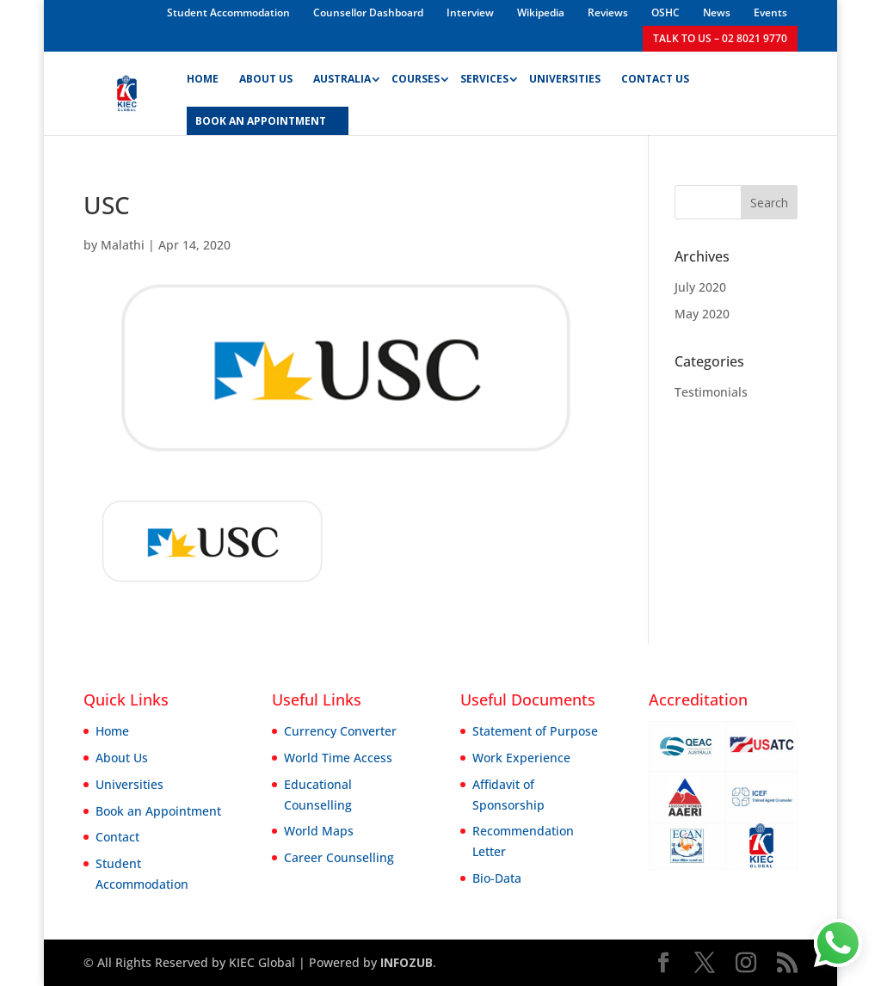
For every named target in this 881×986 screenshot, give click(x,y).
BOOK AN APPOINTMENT (260, 121)
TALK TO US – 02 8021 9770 (720, 38)
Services (484, 79)
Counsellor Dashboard (368, 12)
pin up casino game (148, 0)
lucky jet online (136, 0)
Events (770, 12)
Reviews (608, 12)
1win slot (107, 0)
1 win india (111, 0)
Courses (415, 79)
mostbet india (82, 0)
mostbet (9, 0)
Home (203, 79)
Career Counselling (339, 857)
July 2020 (700, 287)
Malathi (123, 245)
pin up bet (47, 0)
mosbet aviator (126, 0)
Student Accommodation (228, 12)
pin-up (198, 0)
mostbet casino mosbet (94, 0)
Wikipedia (540, 12)
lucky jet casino (166, 0)
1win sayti (161, 0)
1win (20, 0)
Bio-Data (496, 878)
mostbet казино (118, 0)
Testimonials (711, 392)
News (716, 12)
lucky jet (17, 0)
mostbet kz (183, 0)
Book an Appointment (158, 811)
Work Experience (521, 757)
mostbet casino (28, 0)
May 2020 (702, 313)
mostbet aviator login (57, 0)
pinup (43, 0)
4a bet (214, 0)
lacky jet (211, 0)
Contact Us (655, 79)
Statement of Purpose (535, 731)
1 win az (23, 0)
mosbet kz (2, 0)
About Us (266, 79)
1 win (51, 0)
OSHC (665, 12)
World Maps (319, 831)
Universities (565, 79)
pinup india (194, 0)
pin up (6, 0)
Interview (470, 12)
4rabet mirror (203, 0)
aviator (77, 0)
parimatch (87, 0)
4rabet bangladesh (36, 0)
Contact (117, 837)
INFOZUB (405, 962)
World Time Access (338, 757)
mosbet (189, 0)
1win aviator (65, 0)
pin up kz (13, 0)
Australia (342, 79)
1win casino (172, 0)
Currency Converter (340, 731)
